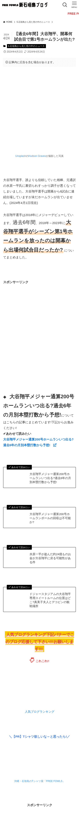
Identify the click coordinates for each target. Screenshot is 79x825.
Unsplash (20, 156)
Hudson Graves (37, 156)
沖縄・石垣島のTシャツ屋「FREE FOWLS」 (39, 781)
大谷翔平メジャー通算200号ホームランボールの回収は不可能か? (50, 518)
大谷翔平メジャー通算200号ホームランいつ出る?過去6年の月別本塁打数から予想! (50, 478)
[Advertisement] (39, 324)
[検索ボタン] (65, 5)
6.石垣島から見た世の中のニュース (26, 46)
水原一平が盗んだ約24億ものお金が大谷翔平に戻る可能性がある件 (50, 558)
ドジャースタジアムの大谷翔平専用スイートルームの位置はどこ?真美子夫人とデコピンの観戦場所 (50, 600)
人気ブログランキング (39, 711)
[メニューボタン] (74, 5)
